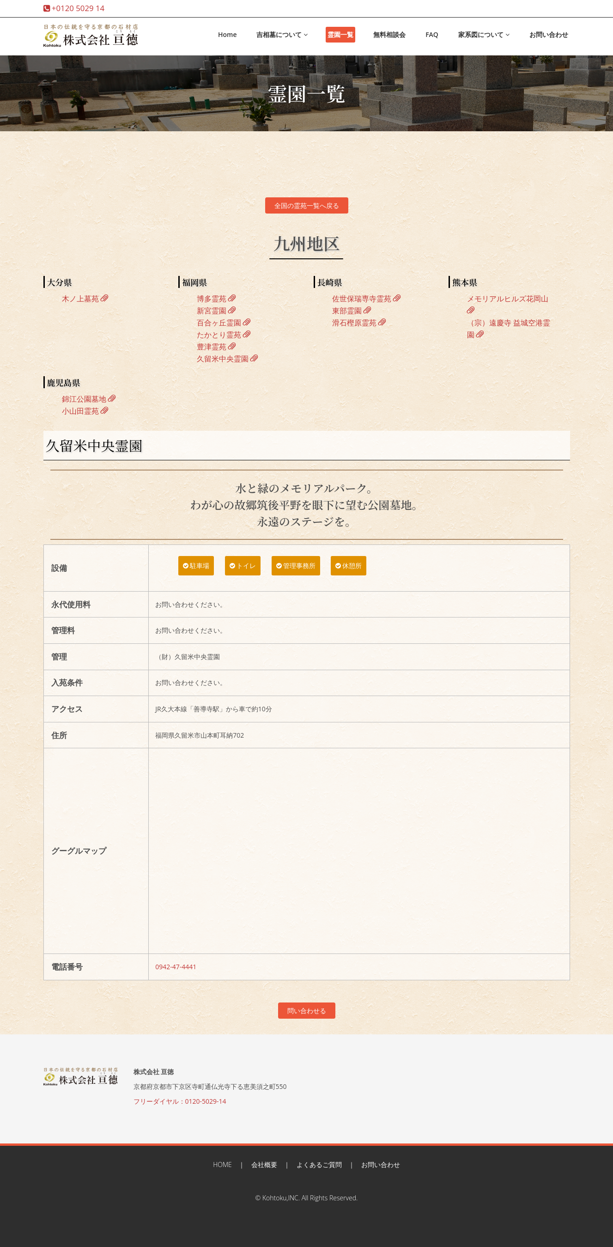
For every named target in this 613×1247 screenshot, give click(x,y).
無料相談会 (389, 34)
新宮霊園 (216, 311)
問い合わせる (306, 1010)
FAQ (431, 34)
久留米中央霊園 (227, 359)
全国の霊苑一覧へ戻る (306, 205)
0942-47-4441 (175, 966)
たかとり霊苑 (223, 335)
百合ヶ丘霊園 (223, 323)
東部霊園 (351, 311)
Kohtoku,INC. (281, 1197)
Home (227, 34)
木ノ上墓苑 (85, 298)
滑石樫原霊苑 (359, 323)
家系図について (484, 34)
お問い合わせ (548, 34)
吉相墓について (282, 34)
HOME (222, 1164)
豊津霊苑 (216, 347)
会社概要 (264, 1164)
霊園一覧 (340, 34)
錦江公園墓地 (88, 399)
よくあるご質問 (319, 1164)
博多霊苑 (216, 298)
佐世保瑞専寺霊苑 (366, 298)
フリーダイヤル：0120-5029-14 (180, 1101)
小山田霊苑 (85, 411)
